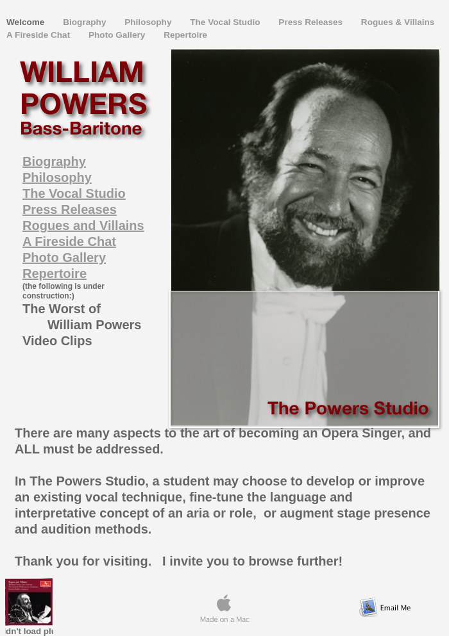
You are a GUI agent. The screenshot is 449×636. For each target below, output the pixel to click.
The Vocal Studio (226, 22)
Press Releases (311, 22)
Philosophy (149, 22)
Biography (85, 22)
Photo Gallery (118, 35)
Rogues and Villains (83, 225)
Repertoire (185, 35)
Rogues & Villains (398, 22)
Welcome (26, 22)
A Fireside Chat (39, 35)
